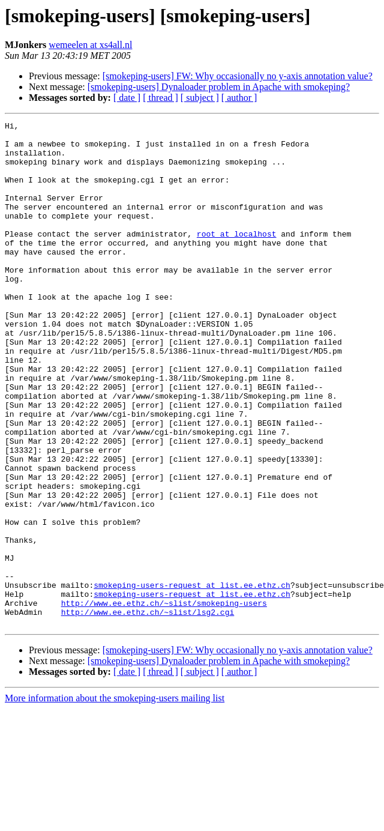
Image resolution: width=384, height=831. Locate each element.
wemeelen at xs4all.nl (90, 45)
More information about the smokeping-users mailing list (114, 799)
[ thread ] (160, 97)
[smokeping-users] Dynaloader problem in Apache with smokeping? (219, 87)
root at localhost (237, 257)
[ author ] (239, 97)
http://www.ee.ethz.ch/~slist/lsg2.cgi (148, 711)
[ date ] (126, 97)
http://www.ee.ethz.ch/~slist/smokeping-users (164, 700)
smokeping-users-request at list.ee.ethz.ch (192, 678)
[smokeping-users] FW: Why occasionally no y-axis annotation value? (238, 76)
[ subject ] (200, 97)
